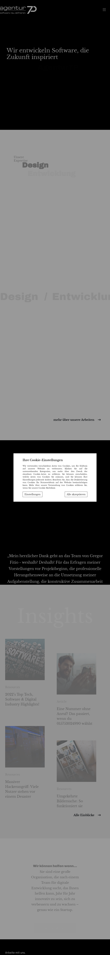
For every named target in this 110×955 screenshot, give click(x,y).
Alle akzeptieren (76, 494)
